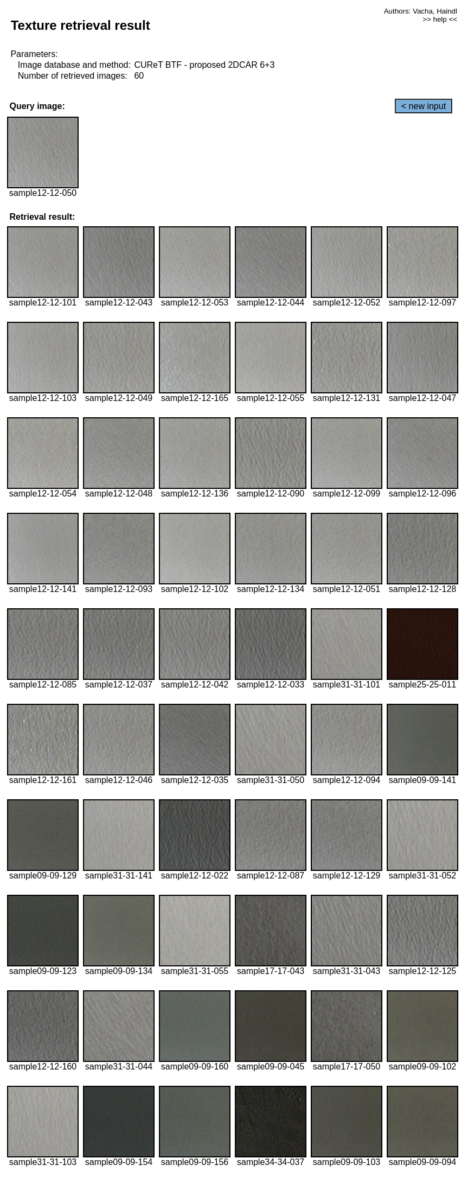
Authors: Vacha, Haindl (420, 11)
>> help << (439, 19)
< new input (423, 106)
